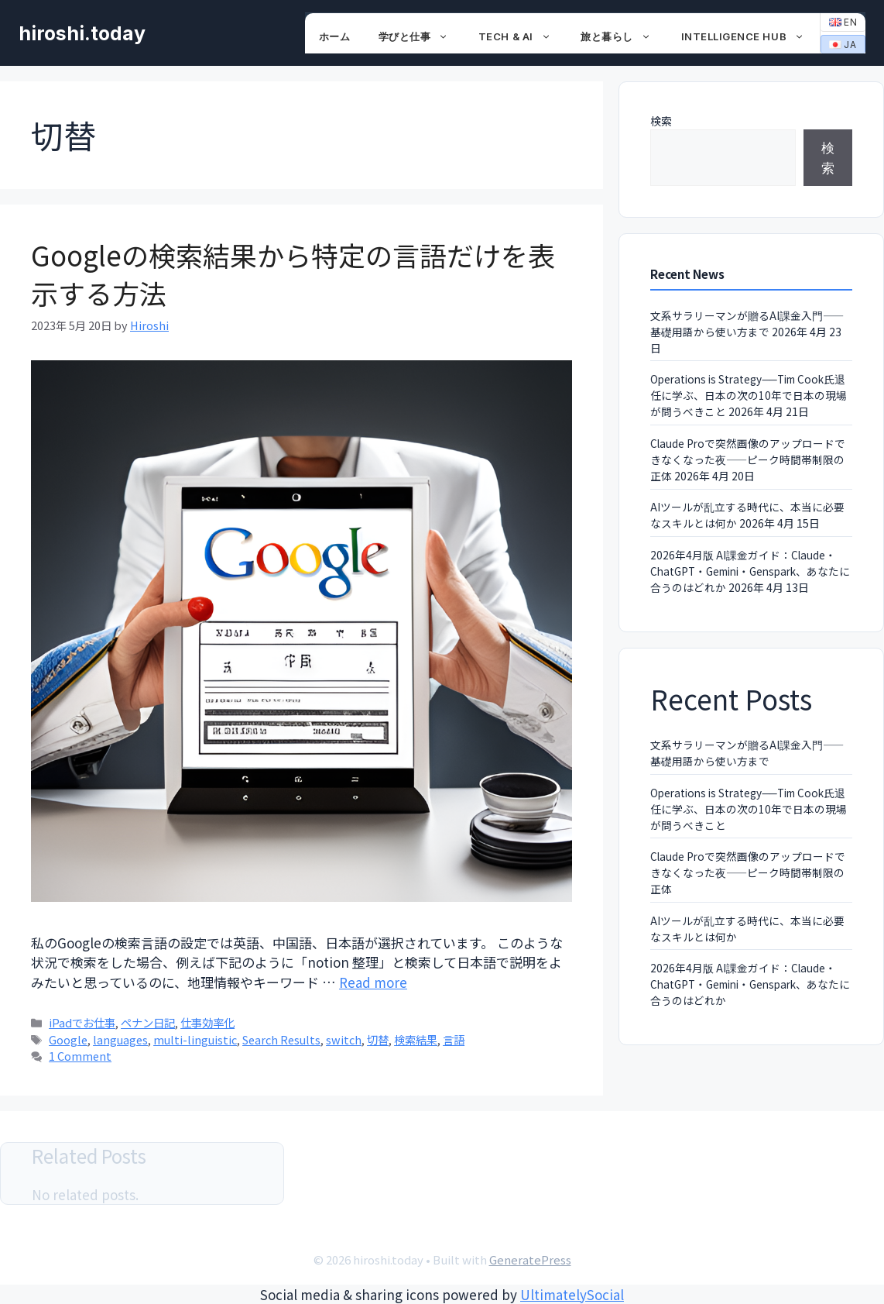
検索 (661, 121)
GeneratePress (530, 1259)
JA (843, 44)
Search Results (281, 1039)
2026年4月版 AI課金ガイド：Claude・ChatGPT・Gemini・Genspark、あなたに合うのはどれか (750, 571)
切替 (378, 1039)
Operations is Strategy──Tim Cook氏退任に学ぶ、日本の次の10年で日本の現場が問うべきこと (748, 395)
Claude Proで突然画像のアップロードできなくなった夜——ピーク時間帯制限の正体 (747, 459)
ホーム (335, 36)
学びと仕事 (421, 36)
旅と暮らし (623, 36)
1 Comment (80, 1056)
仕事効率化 (207, 1022)
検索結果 (415, 1039)
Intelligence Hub (751, 36)
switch (343, 1039)
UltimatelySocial (572, 1294)
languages (120, 1039)
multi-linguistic (195, 1039)
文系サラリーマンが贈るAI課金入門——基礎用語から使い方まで (747, 323)
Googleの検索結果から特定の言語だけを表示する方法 (293, 273)
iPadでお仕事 (82, 1022)
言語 (453, 1039)
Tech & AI (522, 36)
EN (843, 22)
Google (68, 1039)
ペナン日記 (148, 1022)
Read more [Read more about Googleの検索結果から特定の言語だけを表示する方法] (373, 982)
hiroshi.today (82, 33)
